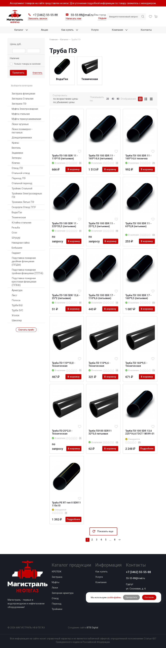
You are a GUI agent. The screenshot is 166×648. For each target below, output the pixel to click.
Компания (101, 582)
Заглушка (57, 576)
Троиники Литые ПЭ (23, 202)
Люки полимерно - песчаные (22, 131)
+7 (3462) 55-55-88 (138, 572)
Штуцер (16, 237)
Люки (55, 587)
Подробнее (147, 448)
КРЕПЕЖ (56, 571)
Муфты (55, 582)
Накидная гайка (21, 242)
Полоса (16, 300)
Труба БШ (17, 305)
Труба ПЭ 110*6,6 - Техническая (99, 364)
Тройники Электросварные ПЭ (27, 195)
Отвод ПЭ (17, 168)
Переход (56, 603)
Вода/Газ (17, 212)
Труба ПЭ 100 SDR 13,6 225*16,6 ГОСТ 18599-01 (139, 432)
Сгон (14, 232)
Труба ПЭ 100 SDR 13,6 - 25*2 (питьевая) (66, 297)
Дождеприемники (22, 137)
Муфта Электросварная (25, 108)
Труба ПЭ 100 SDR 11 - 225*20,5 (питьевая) (65, 225)
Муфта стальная (21, 113)
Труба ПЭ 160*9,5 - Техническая (136, 364)
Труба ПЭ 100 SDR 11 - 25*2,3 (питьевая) (102, 225)
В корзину (73, 169)
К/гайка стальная (21, 222)
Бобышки (17, 247)
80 (118, 98)
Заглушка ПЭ (19, 103)
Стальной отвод (21, 173)
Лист (14, 295)
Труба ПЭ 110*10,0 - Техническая (63, 364)
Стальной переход (22, 183)
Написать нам (73, 18)
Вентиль (16, 147)
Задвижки (17, 152)
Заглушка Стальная (22, 98)
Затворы (16, 157)
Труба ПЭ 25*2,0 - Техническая (62, 432)
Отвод (55, 598)
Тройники (57, 609)
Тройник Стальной (22, 188)
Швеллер (17, 320)
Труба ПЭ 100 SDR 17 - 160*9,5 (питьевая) (138, 297)
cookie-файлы (114, 597)
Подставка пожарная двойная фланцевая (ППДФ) (24, 261)
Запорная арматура (62, 593)
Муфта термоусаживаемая (26, 118)
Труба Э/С (17, 310)
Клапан (16, 162)
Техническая (19, 217)
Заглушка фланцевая (23, 93)
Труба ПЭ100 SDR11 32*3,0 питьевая (100, 432)
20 (107, 98)
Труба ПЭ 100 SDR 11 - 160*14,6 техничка (138, 157)
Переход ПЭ (18, 178)
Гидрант (16, 252)
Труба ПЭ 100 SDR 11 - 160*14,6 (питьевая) (102, 157)
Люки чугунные (20, 124)
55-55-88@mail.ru (135, 578)
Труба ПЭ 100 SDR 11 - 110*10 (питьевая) (65, 157)
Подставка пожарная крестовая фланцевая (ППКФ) (24, 282)
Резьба (16, 227)
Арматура (17, 290)
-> (119, 539)
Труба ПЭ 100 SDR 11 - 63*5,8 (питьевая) (138, 225)
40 (113, 98)
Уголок (15, 315)
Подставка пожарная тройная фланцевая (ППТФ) (27, 271)
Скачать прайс (26, 329)
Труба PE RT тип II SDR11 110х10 (66, 504)
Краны (15, 142)
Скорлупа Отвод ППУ (24, 207)
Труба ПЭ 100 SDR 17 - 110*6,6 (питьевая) (102, 297)
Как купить (101, 571)
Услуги (99, 576)
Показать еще (105, 531)
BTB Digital (92, 627)
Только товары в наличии (27, 63)
